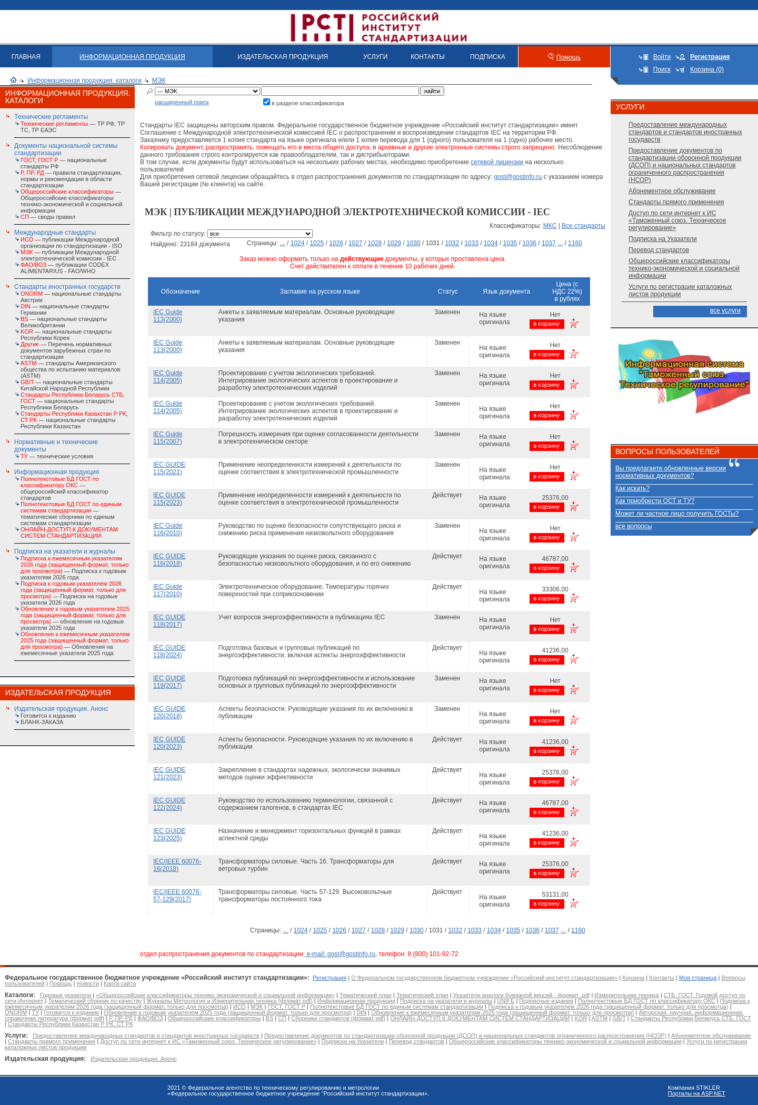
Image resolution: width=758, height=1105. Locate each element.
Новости (87, 983)
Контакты (661, 978)
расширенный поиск (182, 102)
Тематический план (366, 995)
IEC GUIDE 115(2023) (169, 498)
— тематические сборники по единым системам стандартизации (71, 513)
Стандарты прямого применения (676, 202)
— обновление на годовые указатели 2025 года (75, 618)
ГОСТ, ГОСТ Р (286, 1006)
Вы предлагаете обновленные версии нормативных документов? (670, 472)
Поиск (662, 69)
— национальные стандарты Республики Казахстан (74, 419)
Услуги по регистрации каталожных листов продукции (680, 290)
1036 (529, 243)
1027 (355, 243)
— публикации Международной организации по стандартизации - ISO (71, 242)
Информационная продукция (56, 472)
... (282, 243)
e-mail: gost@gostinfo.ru (340, 954)
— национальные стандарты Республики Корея (66, 334)
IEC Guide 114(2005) (167, 376)
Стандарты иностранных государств (67, 286)
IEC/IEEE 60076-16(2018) (177, 865)
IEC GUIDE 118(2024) (169, 651)
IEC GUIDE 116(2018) (169, 559)
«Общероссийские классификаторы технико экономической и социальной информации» (215, 995)
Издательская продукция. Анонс (61, 708)
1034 (491, 243)
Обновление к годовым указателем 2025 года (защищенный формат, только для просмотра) (228, 1012)
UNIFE (505, 1001)
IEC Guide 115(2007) (167, 437)
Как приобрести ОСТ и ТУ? (654, 501)
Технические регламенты (51, 116)
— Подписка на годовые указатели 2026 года (73, 593)
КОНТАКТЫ (428, 57)
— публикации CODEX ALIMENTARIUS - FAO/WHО (65, 268)
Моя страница (698, 978)
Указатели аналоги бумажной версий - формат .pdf (521, 995)
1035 (510, 243)
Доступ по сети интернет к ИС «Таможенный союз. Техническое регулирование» (677, 220)
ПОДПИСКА (487, 57)
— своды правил (48, 217)
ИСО (239, 1006)
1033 (471, 243)
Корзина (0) (707, 69)
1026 (336, 243)
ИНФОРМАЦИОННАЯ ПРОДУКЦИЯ (132, 57)
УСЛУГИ (375, 57)
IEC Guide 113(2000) (167, 315)
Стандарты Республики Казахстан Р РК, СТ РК (70, 1024)
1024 (298, 243)
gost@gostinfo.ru (518, 176)
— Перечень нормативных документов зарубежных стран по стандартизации (66, 350)
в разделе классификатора (308, 103)
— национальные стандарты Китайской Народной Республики (67, 385)
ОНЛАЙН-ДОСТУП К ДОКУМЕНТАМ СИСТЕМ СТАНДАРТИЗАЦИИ (480, 1018)
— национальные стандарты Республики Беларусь (73, 400)
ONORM (16, 1012)
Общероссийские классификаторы (214, 1018)
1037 (549, 243)
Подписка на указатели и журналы (64, 551)
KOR (580, 1018)
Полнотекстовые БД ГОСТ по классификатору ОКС (646, 1001)
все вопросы (633, 526)
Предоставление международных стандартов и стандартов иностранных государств (685, 132)
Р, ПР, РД (121, 1018)
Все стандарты (583, 225)
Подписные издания (546, 1001)
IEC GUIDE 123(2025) (169, 834)
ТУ (35, 1012)
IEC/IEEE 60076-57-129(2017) (177, 895)
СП (282, 1018)
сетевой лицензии (497, 162)
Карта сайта (120, 983)
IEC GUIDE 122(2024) (169, 804)
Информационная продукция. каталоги (84, 80)
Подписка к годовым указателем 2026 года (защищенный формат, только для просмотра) (608, 1006)
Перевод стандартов (659, 250)
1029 (394, 243)
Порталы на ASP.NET (696, 1093)
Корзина (633, 978)
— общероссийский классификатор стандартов (64, 488)
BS (270, 1018)
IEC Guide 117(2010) (167, 590)
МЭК (159, 80)
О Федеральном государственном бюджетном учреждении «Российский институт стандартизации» (484, 978)
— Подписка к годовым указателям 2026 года (75, 567)
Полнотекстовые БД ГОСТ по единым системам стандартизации (396, 1006)
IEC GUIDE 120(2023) (169, 743)
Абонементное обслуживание (672, 191)
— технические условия (57, 456)
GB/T (618, 1018)
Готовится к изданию (48, 715)
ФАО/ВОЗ (150, 1018)
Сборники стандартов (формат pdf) (338, 1018)
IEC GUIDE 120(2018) (169, 712)
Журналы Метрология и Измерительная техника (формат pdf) (230, 1001)
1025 (317, 243)
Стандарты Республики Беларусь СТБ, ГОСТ (691, 1018)
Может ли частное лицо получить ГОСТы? (677, 513)
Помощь (568, 57)
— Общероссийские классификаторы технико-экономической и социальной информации (71, 201)
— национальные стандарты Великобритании (64, 322)
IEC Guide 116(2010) (167, 529)
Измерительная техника (626, 995)
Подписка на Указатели (663, 239)
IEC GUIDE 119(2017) (169, 682)
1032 (452, 243)
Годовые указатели (65, 995)
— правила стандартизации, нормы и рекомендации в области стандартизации (71, 178)
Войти (662, 57)
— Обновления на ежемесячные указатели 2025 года (75, 643)
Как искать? (632, 488)
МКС (550, 225)
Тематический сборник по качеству (95, 1001)
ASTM (600, 1018)
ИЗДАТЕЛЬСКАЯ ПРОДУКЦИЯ (282, 57)
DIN (361, 1012)
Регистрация (329, 978)
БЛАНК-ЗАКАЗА (42, 722)
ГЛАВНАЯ (26, 57)
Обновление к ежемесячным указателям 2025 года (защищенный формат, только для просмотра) (502, 1012)
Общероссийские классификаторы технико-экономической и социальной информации (684, 268)
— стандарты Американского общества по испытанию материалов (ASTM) (70, 369)
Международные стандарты (55, 232)
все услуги (725, 310)
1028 (375, 243)
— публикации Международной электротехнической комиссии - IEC (70, 255)
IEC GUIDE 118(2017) (169, 621)
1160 (575, 243)
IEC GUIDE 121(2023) (169, 773)
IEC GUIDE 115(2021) (169, 468)
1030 (413, 243)
